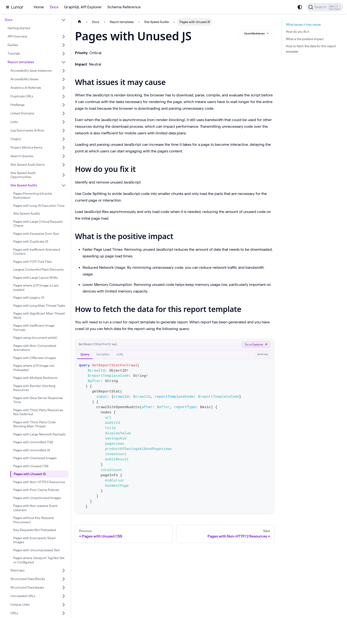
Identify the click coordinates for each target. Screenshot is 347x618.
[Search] (324, 7)
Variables (103, 354)
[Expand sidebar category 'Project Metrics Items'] (63, 147)
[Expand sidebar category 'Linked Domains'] (63, 113)
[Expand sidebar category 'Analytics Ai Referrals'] (63, 88)
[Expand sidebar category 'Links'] (63, 122)
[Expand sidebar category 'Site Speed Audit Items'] (63, 165)
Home (39, 7)
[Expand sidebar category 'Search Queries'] (63, 156)
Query (84, 354)
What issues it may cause (303, 24)
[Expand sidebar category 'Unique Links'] (63, 605)
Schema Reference (124, 7)
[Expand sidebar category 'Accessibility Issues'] (63, 79)
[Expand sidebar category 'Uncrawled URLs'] (63, 596)
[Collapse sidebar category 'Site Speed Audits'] (63, 185)
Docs (54, 7)
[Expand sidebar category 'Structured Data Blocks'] (63, 579)
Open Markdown (256, 33)
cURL (120, 354)
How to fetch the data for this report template (311, 48)
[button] (35, 20)
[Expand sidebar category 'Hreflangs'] (63, 105)
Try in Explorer (256, 344)
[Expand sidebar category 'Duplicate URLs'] (63, 96)
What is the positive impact (305, 39)
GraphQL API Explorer (83, 7)
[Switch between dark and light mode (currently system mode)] (300, 7)
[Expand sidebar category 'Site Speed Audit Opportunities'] (63, 175)
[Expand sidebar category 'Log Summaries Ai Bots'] (63, 130)
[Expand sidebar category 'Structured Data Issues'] (63, 587)
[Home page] (79, 22)
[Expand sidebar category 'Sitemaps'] (63, 570)
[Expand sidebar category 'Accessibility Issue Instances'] (63, 71)
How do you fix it (297, 31)
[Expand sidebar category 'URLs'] (63, 613)
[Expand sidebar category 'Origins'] (63, 139)
